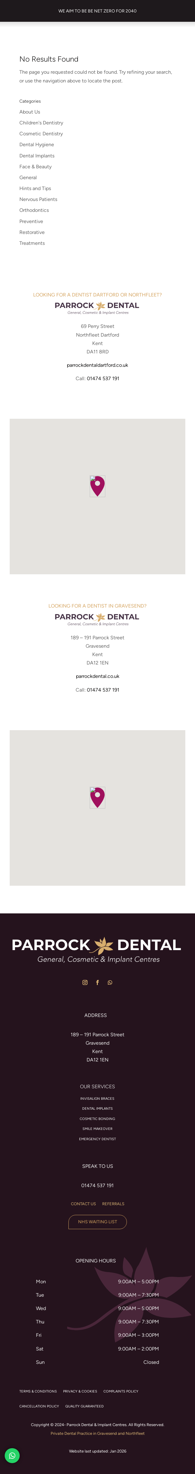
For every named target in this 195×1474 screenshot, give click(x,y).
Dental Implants (36, 156)
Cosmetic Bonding (97, 1119)
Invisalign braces (97, 1099)
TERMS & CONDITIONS (38, 1391)
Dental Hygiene (36, 144)
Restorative (32, 232)
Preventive (31, 221)
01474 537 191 (103, 378)
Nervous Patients (38, 199)
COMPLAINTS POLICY (120, 1391)
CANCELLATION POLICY (39, 1406)
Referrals (113, 1203)
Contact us (83, 1203)
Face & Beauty (35, 167)
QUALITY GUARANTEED (84, 1406)
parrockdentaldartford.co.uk (97, 365)
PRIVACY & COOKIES (80, 1391)
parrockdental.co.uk (97, 676)
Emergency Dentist (97, 1139)
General (28, 177)
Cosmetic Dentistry (41, 134)
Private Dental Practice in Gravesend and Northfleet (98, 1433)
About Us (29, 112)
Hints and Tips (35, 188)
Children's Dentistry (41, 123)
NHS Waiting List (97, 1221)
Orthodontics (34, 210)
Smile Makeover (97, 1129)
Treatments (32, 243)
